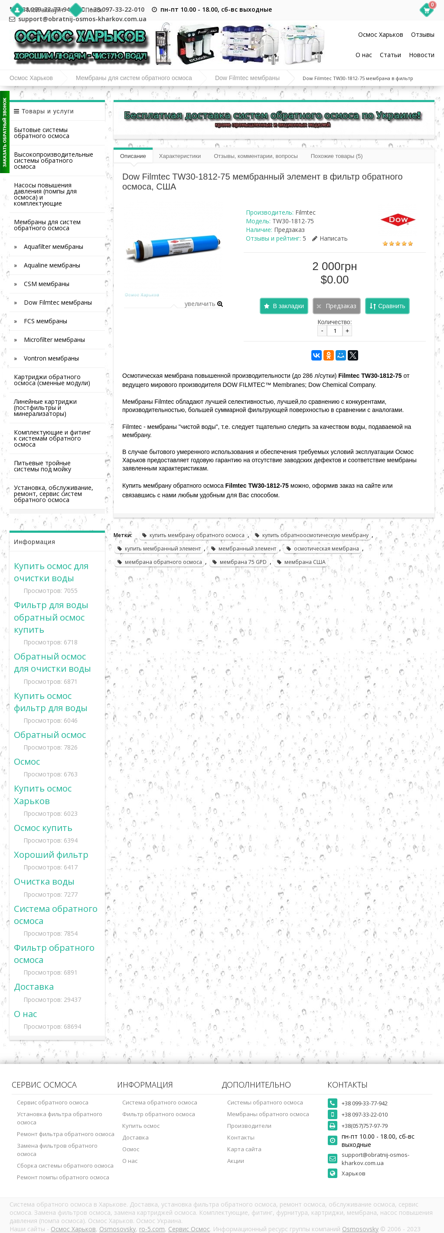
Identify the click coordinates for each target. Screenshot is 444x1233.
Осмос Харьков (380, 34)
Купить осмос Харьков (43, 794)
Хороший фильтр (51, 854)
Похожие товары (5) (337, 156)
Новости (421, 55)
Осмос (27, 761)
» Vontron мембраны (46, 358)
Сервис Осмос (189, 1229)
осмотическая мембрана (322, 548)
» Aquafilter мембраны (48, 246)
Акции (235, 1161)
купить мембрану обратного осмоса (193, 535)
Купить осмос (141, 1126)
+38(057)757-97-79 (365, 1126)
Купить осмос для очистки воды (51, 572)
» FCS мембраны (40, 321)
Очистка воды (44, 881)
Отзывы (422, 34)
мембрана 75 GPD (239, 562)
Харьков (354, 1173)
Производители (249, 1126)
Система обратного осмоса (159, 1102)
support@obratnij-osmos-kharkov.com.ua (375, 1159)
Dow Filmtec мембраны (247, 77)
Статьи (390, 55)
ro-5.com (152, 1229)
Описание (133, 156)
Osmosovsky (117, 1229)
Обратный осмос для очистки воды (52, 662)
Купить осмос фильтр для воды (51, 701)
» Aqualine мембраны (47, 265)
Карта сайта (244, 1149)
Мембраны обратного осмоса (268, 1114)
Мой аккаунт (45, 10)
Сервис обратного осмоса (52, 1102)
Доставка (34, 986)
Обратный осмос (50, 734)
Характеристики (180, 156)
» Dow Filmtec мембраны (53, 302)
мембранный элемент (243, 548)
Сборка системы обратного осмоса (65, 1165)
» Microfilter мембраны (49, 339)
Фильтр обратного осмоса (158, 1114)
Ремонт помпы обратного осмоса (63, 1177)
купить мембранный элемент (159, 548)
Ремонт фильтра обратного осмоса (65, 1134)
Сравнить (391, 306)
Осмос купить (43, 827)
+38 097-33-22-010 (116, 9)
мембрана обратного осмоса (159, 562)
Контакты (241, 1137)
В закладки (288, 306)
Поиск (94, 10)
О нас (364, 55)
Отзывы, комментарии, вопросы (256, 156)
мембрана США (301, 562)
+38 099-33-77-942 (365, 1103)
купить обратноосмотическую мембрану (311, 535)
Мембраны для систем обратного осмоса (134, 77)
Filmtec (305, 212)
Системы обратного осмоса (265, 1102)
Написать (330, 238)
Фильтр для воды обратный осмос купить (51, 617)
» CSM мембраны (41, 284)
